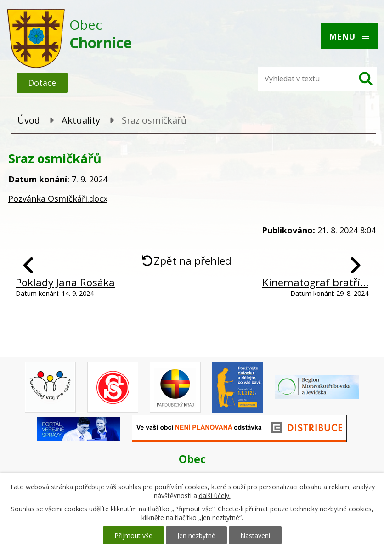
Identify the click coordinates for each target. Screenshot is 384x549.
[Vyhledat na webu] (304, 79)
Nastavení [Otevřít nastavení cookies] (255, 535)
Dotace (42, 82)
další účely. (215, 495)
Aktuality (81, 120)
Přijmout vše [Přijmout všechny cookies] (133, 535)
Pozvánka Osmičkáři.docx (57, 198)
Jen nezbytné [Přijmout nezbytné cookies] (196, 535)
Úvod (28, 120)
